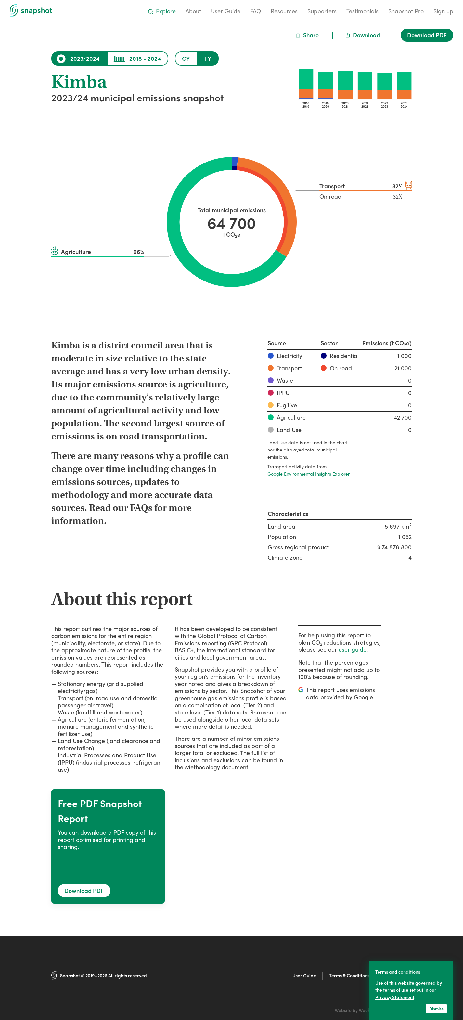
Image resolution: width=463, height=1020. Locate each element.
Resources (284, 11)
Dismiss (436, 1008)
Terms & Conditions (349, 975)
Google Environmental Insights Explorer (308, 473)
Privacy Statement (394, 997)
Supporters (322, 11)
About (193, 11)
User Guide (225, 11)
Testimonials (362, 11)
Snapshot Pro (406, 11)
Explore (162, 11)
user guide (353, 649)
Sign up (443, 11)
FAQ (255, 11)
